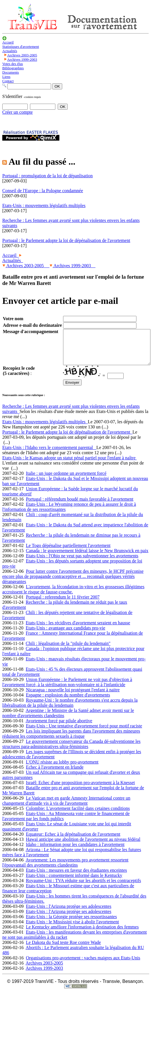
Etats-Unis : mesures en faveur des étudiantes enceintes (76, 877)
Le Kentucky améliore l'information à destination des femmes (82, 933)
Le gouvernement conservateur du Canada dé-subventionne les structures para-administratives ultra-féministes (71, 751)
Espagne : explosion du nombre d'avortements (68, 701)
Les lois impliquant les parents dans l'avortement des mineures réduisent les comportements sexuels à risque (71, 740)
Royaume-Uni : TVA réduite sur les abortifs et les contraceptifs (83, 887)
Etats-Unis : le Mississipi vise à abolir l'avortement (72, 928)
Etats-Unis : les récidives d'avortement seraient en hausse (78, 629)
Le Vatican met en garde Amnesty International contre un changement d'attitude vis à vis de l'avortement (66, 807)
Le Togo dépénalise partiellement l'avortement (68, 552)
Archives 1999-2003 (72, 265)
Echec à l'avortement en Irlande (55, 774)
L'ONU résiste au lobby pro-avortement (62, 768)
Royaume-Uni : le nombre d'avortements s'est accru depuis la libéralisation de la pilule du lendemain (70, 710)
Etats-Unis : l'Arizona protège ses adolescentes (68, 913)
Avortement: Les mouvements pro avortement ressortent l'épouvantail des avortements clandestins (65, 869)
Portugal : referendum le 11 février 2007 (63, 603)
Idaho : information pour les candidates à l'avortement (75, 851)
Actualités (12, 260)
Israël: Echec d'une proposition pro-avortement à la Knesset (80, 789)
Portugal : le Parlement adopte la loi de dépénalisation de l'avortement (67, 438)
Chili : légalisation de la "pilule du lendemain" (68, 650)
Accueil (10, 255)
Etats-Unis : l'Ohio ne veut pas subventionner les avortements (82, 562)
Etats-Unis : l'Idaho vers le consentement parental (49, 454)
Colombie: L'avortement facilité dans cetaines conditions (78, 815)
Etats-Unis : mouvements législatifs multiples (45, 428)
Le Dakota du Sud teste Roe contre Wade (63, 949)
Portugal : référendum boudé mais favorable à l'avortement (80, 505)
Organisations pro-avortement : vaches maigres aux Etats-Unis (83, 964)
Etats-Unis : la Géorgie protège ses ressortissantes (71, 923)
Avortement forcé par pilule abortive (59, 727)
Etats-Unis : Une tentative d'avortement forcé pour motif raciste (84, 732)
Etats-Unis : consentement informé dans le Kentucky (74, 882)
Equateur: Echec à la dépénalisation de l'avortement (73, 841)
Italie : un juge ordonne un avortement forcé (66, 480)
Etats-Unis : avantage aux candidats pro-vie (65, 634)
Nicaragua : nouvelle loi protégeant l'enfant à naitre (73, 696)
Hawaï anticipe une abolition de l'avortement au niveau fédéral (83, 846)
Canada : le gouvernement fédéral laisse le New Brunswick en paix (87, 557)
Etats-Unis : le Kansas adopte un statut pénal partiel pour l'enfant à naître (69, 464)
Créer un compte (17, 112)
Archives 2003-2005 (25, 265)
